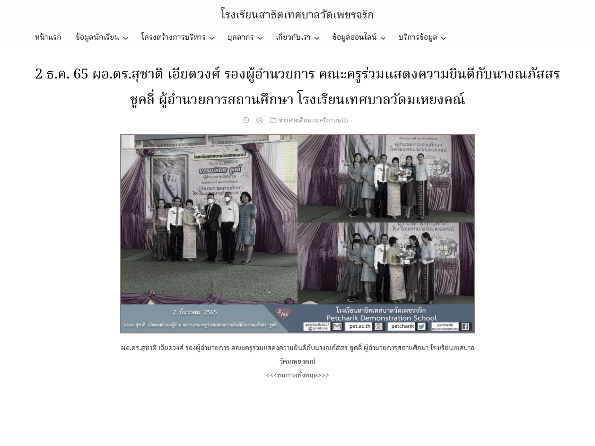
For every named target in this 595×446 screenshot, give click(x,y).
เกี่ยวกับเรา (293, 38)
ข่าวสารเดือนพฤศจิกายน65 (313, 120)
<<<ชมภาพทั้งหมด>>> (297, 375)
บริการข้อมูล (418, 38)
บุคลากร (241, 38)
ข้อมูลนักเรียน (98, 38)
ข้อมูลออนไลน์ (354, 38)
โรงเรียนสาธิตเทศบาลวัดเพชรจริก (298, 15)
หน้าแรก (48, 38)
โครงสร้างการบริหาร (173, 38)
